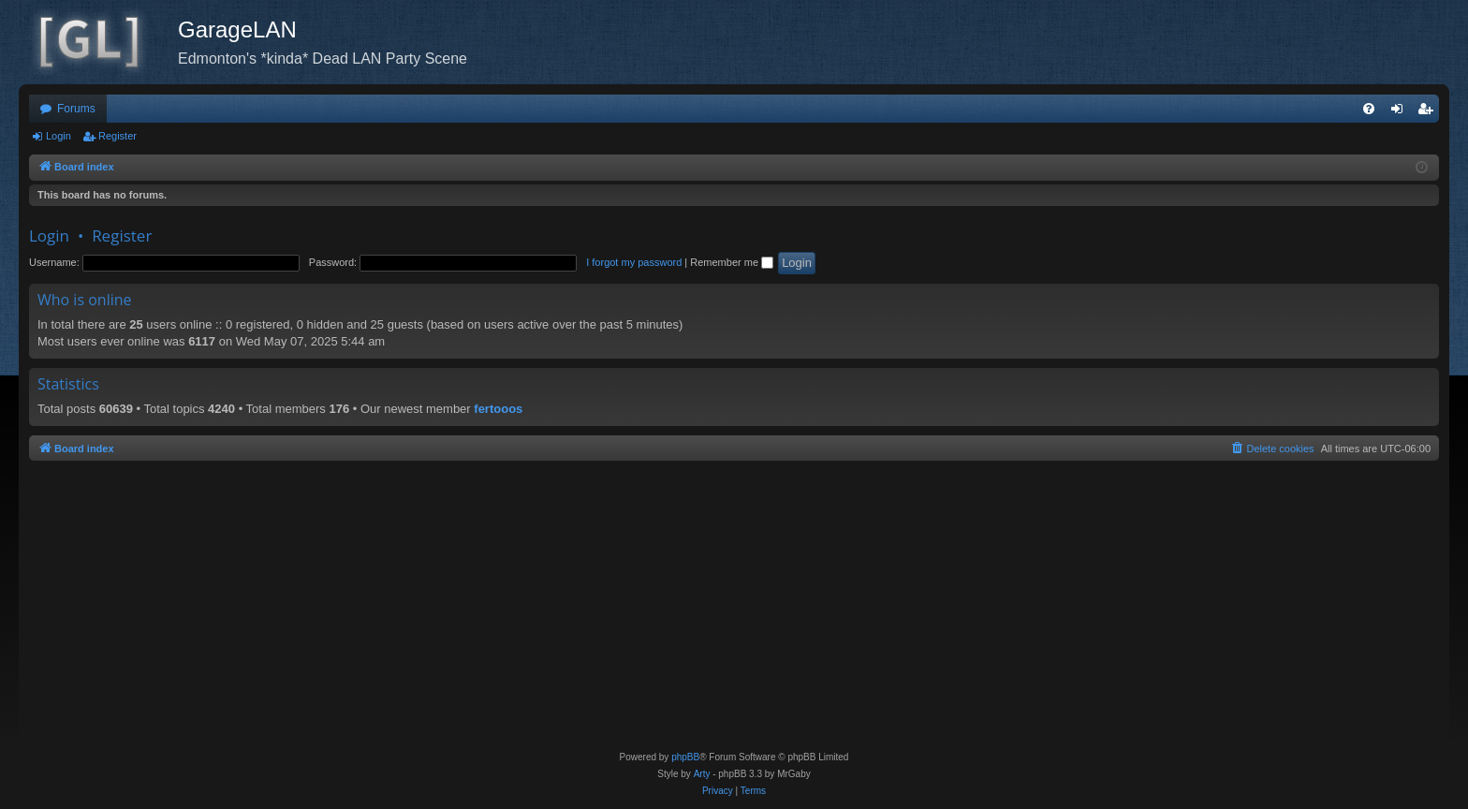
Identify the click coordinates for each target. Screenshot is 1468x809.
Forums (76, 108)
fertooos (498, 409)
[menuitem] (1369, 109)
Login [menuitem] (1401, 112)
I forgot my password (634, 262)
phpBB (685, 757)
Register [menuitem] (1429, 112)
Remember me (731, 262)
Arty (702, 774)
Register (117, 135)
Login (58, 135)
